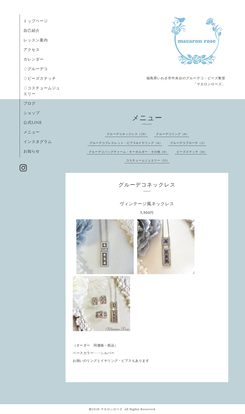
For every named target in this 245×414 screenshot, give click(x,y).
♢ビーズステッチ (39, 78)
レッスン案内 (35, 40)
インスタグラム (37, 141)
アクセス (31, 49)
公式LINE (32, 122)
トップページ (35, 20)
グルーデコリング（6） (172, 134)
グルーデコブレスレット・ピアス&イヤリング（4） (125, 143)
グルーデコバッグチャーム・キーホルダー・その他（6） (128, 151)
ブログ (29, 103)
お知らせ (31, 151)
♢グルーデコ (35, 68)
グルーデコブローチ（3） (188, 143)
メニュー (31, 132)
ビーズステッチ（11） (192, 151)
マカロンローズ (111, 409)
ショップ (31, 112)
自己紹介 (31, 30)
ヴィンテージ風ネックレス (147, 203)
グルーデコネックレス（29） (127, 134)
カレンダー (33, 59)
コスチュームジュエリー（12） (148, 160)
